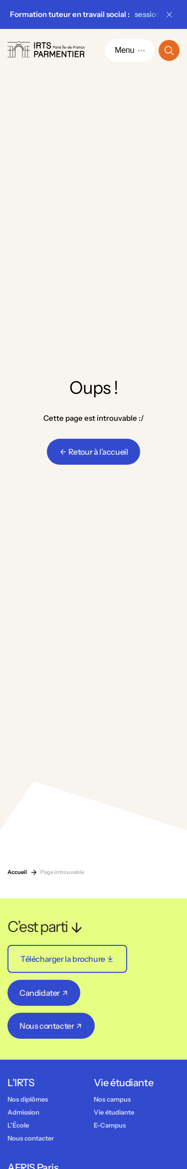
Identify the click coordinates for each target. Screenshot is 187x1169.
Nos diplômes (27, 1099)
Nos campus (112, 1099)
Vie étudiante (114, 1112)
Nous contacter (30, 1138)
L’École (18, 1125)
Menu (130, 50)
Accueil (17, 872)
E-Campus (110, 1125)
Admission (23, 1112)
